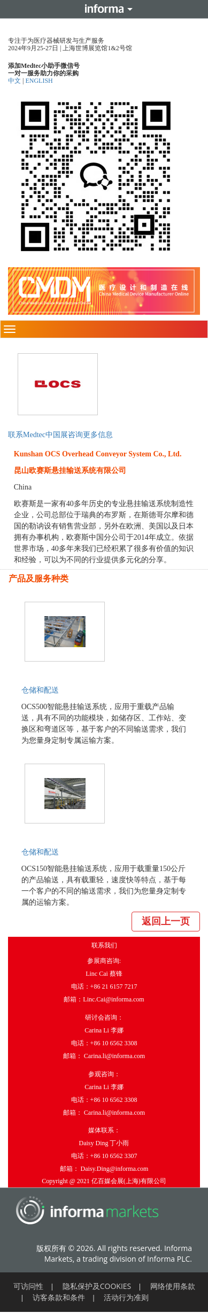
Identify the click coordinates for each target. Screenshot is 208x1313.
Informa (104, 9)
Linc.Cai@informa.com (113, 999)
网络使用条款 (172, 1286)
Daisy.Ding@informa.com (115, 1168)
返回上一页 (166, 921)
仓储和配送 (40, 690)
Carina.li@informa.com (114, 1056)
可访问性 (28, 1286)
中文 (15, 80)
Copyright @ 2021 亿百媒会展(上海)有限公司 (104, 1181)
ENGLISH (38, 80)
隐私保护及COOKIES (97, 1286)
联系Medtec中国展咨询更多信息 (60, 435)
